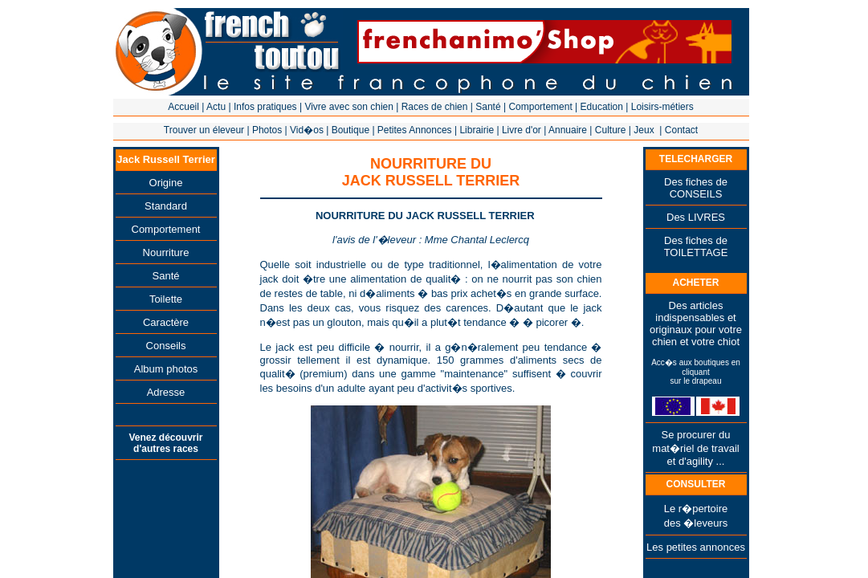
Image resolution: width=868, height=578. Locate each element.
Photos (267, 130)
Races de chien (434, 106)
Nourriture (166, 252)
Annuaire (567, 130)
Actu (216, 106)
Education (602, 106)
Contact (681, 130)
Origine (166, 183)
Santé (487, 106)
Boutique (350, 130)
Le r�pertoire (695, 509)
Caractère (166, 322)
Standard (166, 206)
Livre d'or (521, 130)
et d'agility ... (696, 461)
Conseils (166, 346)
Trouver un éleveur (204, 130)
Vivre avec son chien (348, 106)
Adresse (166, 392)
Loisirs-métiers (662, 106)
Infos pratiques (265, 106)
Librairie (476, 130)
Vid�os (307, 130)
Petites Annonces (414, 130)
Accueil (183, 106)
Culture (610, 130)
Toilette (165, 299)
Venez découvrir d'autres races (165, 443)
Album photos (166, 369)
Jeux (644, 130)
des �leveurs (695, 523)
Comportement (540, 106)
